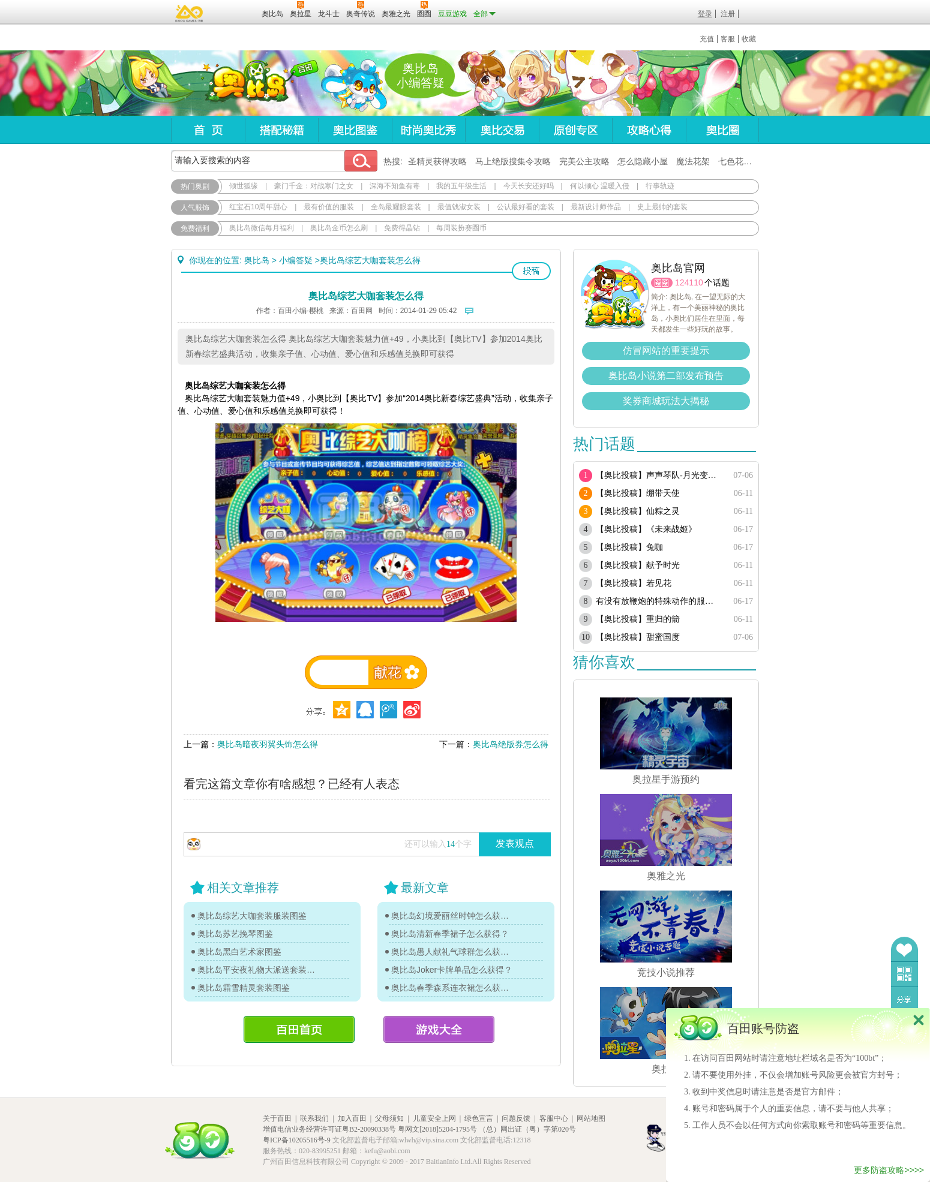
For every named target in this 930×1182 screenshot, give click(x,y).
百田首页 (299, 1029)
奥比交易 (502, 129)
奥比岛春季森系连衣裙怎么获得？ (453, 987)
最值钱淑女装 (459, 207)
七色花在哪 (739, 161)
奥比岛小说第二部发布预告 (666, 376)
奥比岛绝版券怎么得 (510, 744)
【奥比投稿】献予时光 (638, 565)
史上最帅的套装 (662, 207)
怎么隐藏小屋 (642, 161)
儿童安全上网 (434, 1118)
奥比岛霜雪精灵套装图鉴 (243, 987)
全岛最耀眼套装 (396, 207)
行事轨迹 (660, 186)
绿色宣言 (478, 1118)
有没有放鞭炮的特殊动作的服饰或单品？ (658, 601)
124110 (689, 282)
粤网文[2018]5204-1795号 (437, 1129)
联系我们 (314, 1118)
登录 (705, 14)
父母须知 (389, 1118)
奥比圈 (722, 129)
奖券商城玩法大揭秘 (666, 401)
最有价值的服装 (329, 207)
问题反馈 (516, 1118)
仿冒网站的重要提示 (666, 350)
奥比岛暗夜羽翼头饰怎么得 (267, 744)
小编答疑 (296, 260)
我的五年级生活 (461, 186)
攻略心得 (649, 129)
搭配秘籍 (281, 129)
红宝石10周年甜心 (258, 207)
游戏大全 (438, 1029)
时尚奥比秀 (428, 129)
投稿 (531, 271)
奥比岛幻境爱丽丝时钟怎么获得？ (453, 916)
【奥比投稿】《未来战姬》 (646, 529)
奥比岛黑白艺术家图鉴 (239, 952)
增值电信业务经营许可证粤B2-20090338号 (329, 1129)
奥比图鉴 (355, 129)
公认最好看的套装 (525, 207)
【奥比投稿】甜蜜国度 (638, 637)
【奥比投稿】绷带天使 (638, 493)
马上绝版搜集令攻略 (513, 161)
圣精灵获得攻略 (437, 161)
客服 (728, 39)
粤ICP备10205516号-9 (297, 1140)
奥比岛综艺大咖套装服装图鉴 (252, 916)
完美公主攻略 (584, 161)
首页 (208, 129)
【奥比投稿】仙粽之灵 (638, 511)
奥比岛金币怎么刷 (339, 228)
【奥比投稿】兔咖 (629, 547)
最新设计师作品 (596, 207)
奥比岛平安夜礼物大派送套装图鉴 (259, 970)
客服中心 (553, 1118)
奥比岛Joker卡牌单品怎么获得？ (451, 970)
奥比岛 (245, 83)
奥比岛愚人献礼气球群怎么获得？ (453, 952)
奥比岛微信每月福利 (261, 228)
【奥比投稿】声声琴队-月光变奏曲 (658, 475)
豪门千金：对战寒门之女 (313, 186)
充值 (707, 39)
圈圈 (662, 283)
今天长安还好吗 (528, 186)
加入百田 (352, 1118)
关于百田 (277, 1118)
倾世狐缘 (243, 186)
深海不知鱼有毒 (395, 186)
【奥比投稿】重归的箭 (638, 619)
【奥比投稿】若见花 (633, 583)
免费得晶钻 (402, 228)
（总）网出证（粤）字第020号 (527, 1129)
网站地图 (591, 1118)
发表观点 (515, 843)
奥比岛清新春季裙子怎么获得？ (450, 934)
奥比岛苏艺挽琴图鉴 (235, 934)
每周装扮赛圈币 (461, 228)
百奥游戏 (189, 13)
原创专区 (575, 129)
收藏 (749, 39)
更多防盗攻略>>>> (889, 1170)
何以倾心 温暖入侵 (599, 186)
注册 (728, 14)
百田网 (235, 12)
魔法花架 (693, 161)
